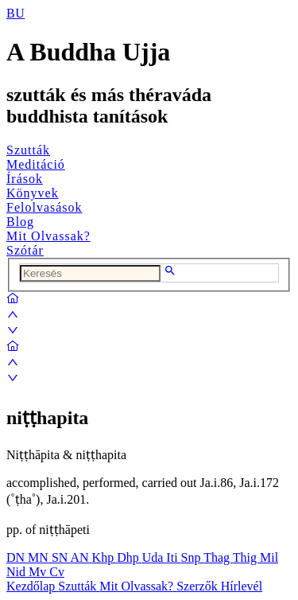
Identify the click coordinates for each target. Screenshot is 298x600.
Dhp (129, 557)
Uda (154, 557)
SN (61, 557)
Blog (20, 221)
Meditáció (35, 164)
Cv (56, 572)
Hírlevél (241, 586)
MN (40, 557)
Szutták (28, 150)
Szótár (25, 250)
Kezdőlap (32, 586)
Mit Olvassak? (48, 236)
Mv (39, 572)
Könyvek (32, 193)
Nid (17, 572)
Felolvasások (44, 207)
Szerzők (198, 586)
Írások (24, 178)
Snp (192, 557)
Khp (105, 557)
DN (17, 557)
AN (80, 557)
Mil (269, 557)
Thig (246, 557)
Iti (173, 557)
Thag (218, 557)
